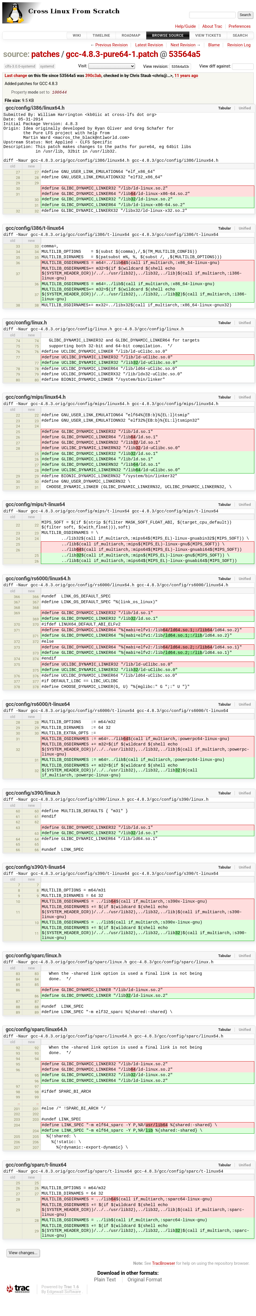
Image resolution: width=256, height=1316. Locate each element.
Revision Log (239, 45)
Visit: (82, 66)
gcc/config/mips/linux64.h (36, 409)
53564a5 (185, 54)
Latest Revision (149, 45)
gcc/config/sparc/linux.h (33, 972)
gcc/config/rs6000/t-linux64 (38, 718)
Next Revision (182, 45)
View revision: (155, 66)
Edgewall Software (64, 1311)
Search (240, 35)
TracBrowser (163, 1283)
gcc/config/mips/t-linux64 (35, 517)
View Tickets (208, 35)
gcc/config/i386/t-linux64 (35, 238)
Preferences (240, 26)
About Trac (212, 26)
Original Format (145, 1299)
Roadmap (131, 35)
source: (16, 54)
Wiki (77, 35)
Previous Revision (112, 45)
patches (45, 54)
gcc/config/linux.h (26, 333)
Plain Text (105, 1299)
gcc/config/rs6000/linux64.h (38, 592)
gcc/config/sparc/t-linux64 (36, 1183)
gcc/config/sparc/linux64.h (36, 1047)
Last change (16, 75)
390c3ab (93, 75)
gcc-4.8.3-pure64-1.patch (112, 54)
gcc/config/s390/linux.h (33, 808)
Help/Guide (185, 26)
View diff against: (226, 66)
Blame (214, 45)
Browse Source (168, 35)
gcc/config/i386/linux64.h (35, 108)
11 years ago (186, 75)
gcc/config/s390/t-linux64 (35, 883)
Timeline (101, 35)
